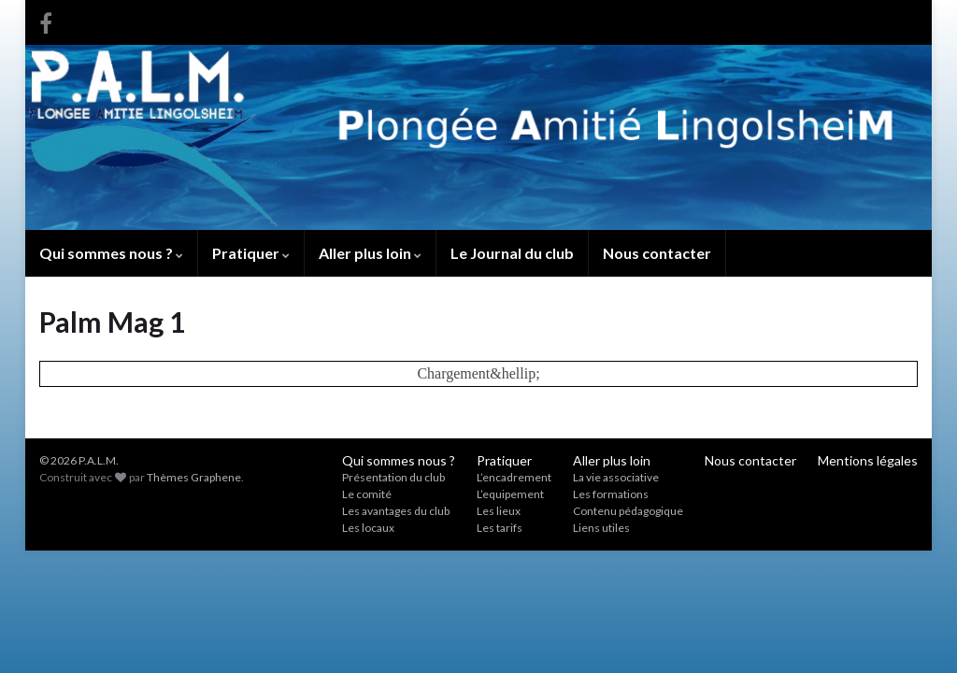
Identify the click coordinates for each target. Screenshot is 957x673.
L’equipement (510, 494)
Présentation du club (393, 477)
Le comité (367, 494)
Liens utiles (601, 528)
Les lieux (499, 511)
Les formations (611, 494)
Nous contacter (657, 253)
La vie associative (616, 477)
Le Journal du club (512, 253)
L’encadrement (514, 477)
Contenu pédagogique (628, 511)
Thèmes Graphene (194, 477)
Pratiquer (251, 253)
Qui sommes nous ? (111, 253)
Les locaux (368, 528)
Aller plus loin (370, 253)
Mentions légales (868, 460)
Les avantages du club (396, 511)
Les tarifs (499, 528)
